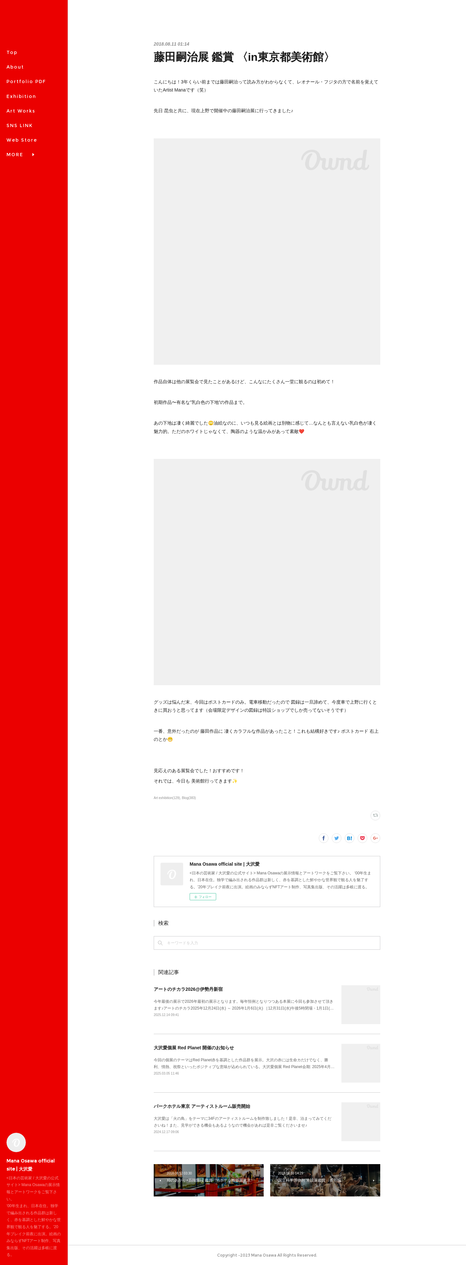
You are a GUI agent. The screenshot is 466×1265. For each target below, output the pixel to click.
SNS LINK (19, 125)
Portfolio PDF (26, 81)
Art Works (20, 111)
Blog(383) (189, 798)
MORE (14, 140)
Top (11, 52)
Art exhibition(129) (167, 798)
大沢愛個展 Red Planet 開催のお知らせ (194, 1047)
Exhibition (21, 96)
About (15, 67)
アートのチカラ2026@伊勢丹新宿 (188, 989)
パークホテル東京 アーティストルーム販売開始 (202, 1106)
